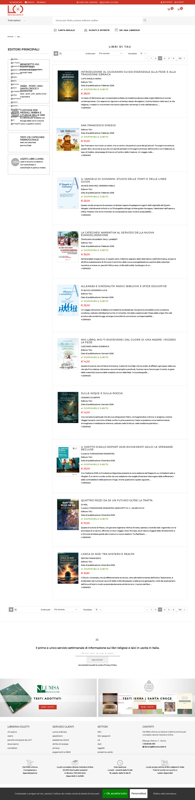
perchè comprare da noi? (19, 740)
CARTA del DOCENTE (87, 2)
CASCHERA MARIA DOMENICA (95, 346)
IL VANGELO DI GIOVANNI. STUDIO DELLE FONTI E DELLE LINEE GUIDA (124, 180)
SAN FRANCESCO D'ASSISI (98, 125)
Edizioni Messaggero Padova (24, 116)
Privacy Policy (110, 665)
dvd (99, 744)
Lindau (14, 95)
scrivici (30, 2)
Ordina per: (91, 53)
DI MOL (84, 505)
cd (99, 740)
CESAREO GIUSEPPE (90, 397)
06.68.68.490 (149, 744)
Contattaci (16, 2)
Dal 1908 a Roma (30, 767)
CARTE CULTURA (109, 2)
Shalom (14, 102)
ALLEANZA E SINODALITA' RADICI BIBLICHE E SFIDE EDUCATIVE (124, 286)
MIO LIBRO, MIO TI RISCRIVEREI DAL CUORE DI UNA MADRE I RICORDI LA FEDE (128, 341)
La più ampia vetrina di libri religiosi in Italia (165, 767)
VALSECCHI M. (137, 508)
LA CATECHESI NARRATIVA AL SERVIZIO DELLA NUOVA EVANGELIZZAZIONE (117, 234)
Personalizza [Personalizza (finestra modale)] (138, 793)
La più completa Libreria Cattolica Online (75, 767)
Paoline (14, 59)
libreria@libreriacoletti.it (155, 747)
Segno (14, 80)
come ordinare (59, 732)
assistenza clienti (60, 740)
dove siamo (13, 744)
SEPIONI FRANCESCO (91, 558)
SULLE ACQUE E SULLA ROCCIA (102, 393)
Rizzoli (14, 88)
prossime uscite (105, 752)
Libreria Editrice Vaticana (22, 66)
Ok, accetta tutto (115, 793)
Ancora (14, 106)
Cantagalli (15, 123)
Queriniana (16, 98)
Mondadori (16, 91)
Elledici (14, 77)
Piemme (15, 84)
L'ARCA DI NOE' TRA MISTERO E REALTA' (107, 554)
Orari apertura (120, 767)
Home (10, 36)
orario (42, 2)
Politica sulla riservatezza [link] (164, 793)
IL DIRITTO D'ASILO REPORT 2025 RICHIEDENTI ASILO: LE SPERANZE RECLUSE (127, 448)
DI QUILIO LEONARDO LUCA (94, 290)
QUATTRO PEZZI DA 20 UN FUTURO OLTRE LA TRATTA (117, 500)
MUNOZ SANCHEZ (89, 186)
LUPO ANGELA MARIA (91, 79)
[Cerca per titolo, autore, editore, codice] (164, 20)
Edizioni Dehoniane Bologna (23, 70)
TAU (90, 82)
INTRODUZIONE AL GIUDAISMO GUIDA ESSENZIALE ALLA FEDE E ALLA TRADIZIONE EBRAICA (128, 73)
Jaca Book (15, 109)
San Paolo (15, 63)
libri (99, 732)
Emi (12, 120)
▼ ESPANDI (86, 108)
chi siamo (12, 732)
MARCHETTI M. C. (122, 508)
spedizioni (57, 736)
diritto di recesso (60, 744)
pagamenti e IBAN (61, 752)
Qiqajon (14, 113)
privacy (55, 748)
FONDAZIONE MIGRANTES (102, 454)
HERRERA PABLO (107, 186)
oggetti (101, 748)
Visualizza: (132, 53)
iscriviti (97, 660)
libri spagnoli (104, 736)
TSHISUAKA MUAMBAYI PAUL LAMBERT (99, 239)
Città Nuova (16, 73)
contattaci (12, 748)
